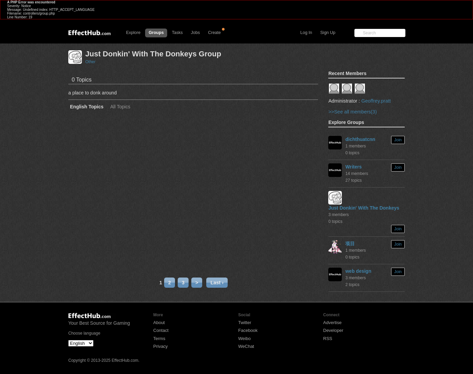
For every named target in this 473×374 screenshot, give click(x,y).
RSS (327, 338)
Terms (159, 338)
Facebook (248, 330)
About (159, 322)
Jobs (195, 32)
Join (398, 140)
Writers (353, 167)
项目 (350, 243)
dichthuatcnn (360, 139)
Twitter (244, 322)
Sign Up (327, 32)
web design (358, 271)
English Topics (87, 106)
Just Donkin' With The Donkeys (363, 208)
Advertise (332, 322)
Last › (216, 282)
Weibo (244, 338)
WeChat (246, 346)
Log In (306, 32)
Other (90, 61)
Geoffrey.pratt (376, 101)
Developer (333, 330)
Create (214, 32)
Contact (161, 330)
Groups (155, 32)
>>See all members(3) (352, 111)
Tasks (177, 32)
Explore (133, 32)
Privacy (160, 346)
